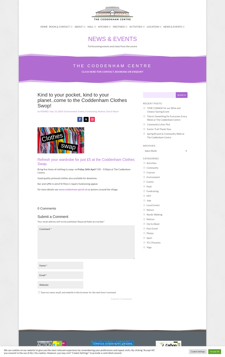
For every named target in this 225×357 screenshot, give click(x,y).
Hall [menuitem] (90, 26)
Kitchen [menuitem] (103, 26)
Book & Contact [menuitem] (59, 26)
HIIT (149, 195)
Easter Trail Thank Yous (159, 129)
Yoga (149, 247)
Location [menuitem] (153, 26)
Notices (101, 111)
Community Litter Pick (158, 124)
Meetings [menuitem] (119, 26)
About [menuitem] (79, 26)
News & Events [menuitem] (172, 26)
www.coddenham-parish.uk (73, 189)
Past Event (152, 228)
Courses (151, 172)
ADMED (44, 111)
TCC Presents (154, 242)
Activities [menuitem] (135, 26)
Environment (70, 111)
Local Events (153, 205)
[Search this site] (159, 95)
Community (152, 167)
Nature (150, 209)
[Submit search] (182, 95)
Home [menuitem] (44, 26)
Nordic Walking (154, 214)
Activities (152, 163)
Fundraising (91, 111)
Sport (149, 237)
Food (149, 186)
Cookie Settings (198, 351)
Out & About (112, 111)
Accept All (214, 351)
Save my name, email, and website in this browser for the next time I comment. (78, 292)
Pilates (150, 233)
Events (81, 111)
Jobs (149, 200)
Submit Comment (121, 298)
